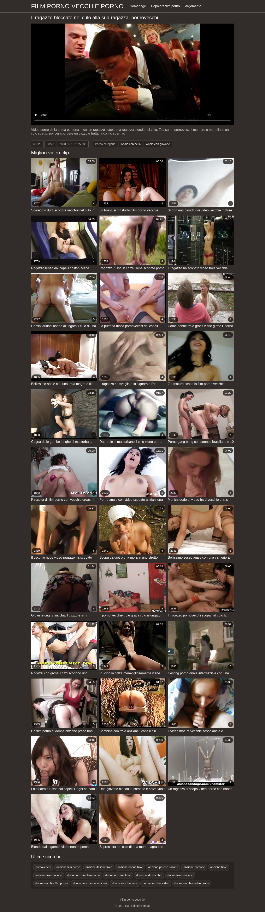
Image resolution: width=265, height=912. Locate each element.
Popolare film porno (165, 6)
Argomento (193, 6)
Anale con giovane (158, 144)
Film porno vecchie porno (77, 6)
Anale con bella (131, 144)
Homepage (138, 6)
